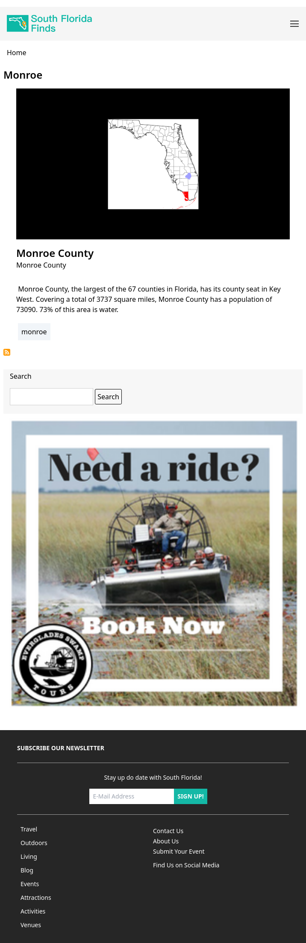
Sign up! (190, 796)
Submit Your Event (179, 851)
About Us (166, 841)
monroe (34, 331)
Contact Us (168, 831)
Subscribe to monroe (6, 352)
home (16, 52)
